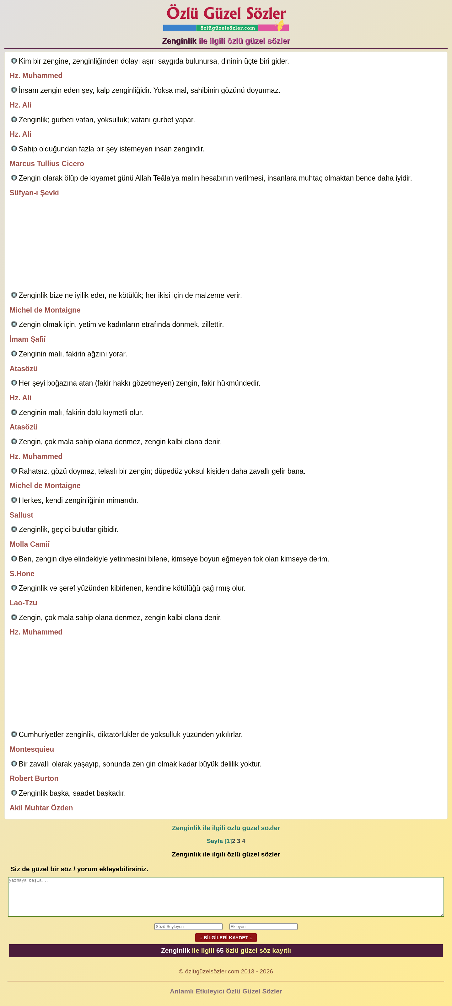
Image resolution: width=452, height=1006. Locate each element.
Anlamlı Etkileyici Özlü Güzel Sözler (226, 991)
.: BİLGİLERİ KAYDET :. (226, 937)
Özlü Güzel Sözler (226, 16)
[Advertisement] (226, 245)
